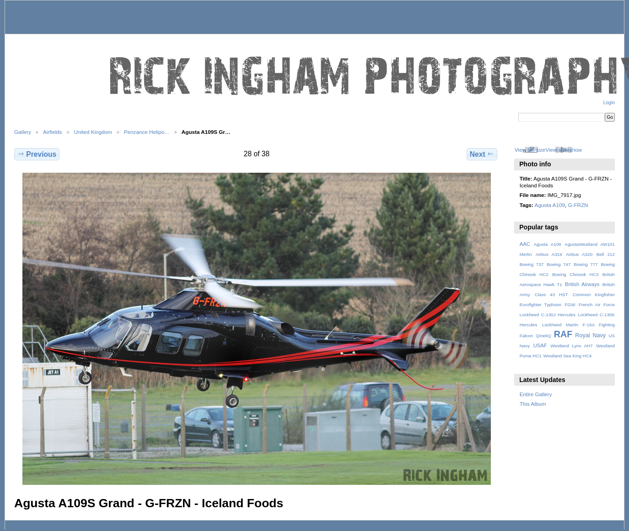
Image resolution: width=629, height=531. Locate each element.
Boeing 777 (586, 264)
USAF (540, 345)
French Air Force (597, 304)
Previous (36, 154)
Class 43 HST (551, 294)
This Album (533, 404)
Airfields (52, 132)
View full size (530, 150)
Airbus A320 (579, 254)
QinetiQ (543, 335)
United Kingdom (93, 132)
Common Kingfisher (594, 294)
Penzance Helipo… (147, 132)
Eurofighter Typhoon (541, 304)
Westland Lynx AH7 (571, 345)
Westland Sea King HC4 (567, 355)
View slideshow (563, 150)
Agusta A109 (550, 205)
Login (609, 102)
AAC (525, 244)
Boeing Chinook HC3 (575, 274)
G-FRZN (578, 205)
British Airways (582, 284)
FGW (570, 304)
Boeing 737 (532, 264)
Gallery (22, 132)
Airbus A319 (549, 254)
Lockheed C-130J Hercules (547, 314)
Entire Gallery (536, 394)
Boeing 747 (559, 264)
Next (482, 154)
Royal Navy (590, 335)
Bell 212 (606, 254)
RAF (563, 334)
